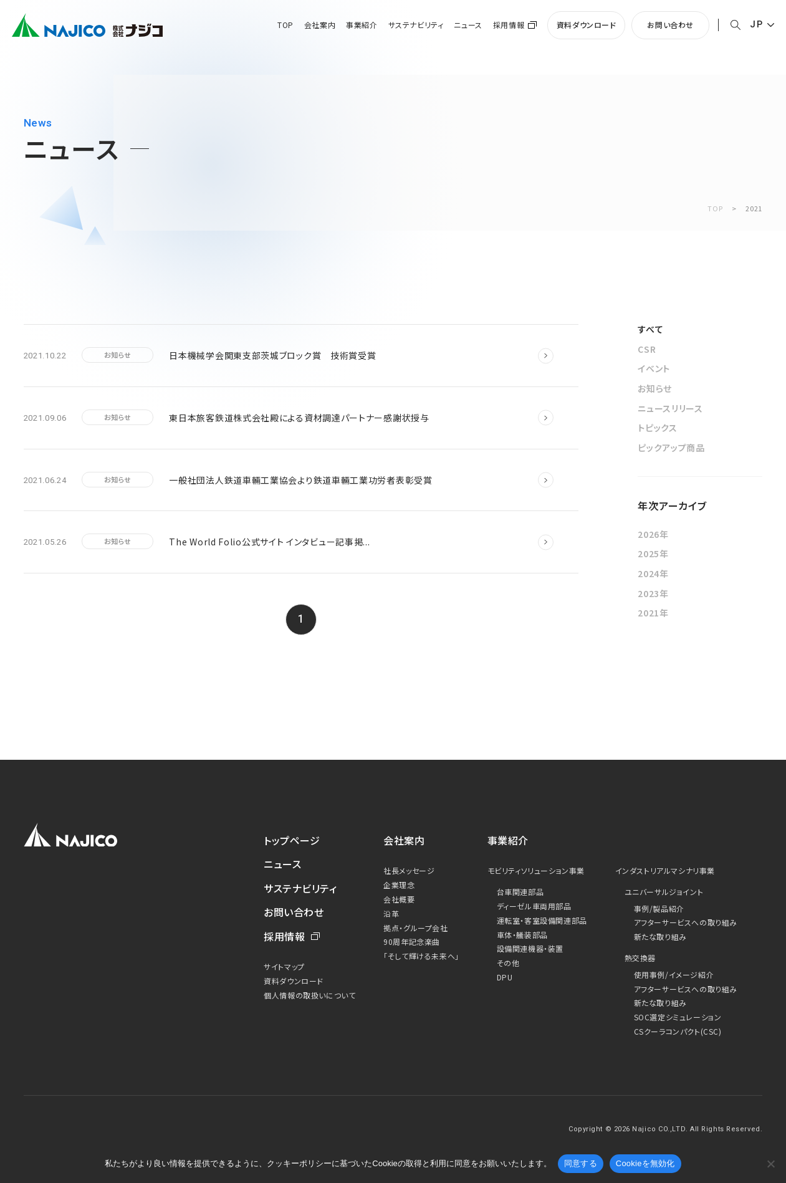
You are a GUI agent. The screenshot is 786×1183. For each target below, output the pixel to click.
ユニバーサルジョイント (664, 891)
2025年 (653, 553)
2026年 (653, 534)
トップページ (292, 840)
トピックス (658, 427)
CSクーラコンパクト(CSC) (678, 1031)
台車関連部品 (520, 891)
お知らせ (655, 388)
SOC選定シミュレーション (678, 1017)
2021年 (653, 612)
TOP (285, 25)
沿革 (391, 913)
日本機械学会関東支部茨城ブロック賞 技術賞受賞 (272, 355)
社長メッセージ (408, 870)
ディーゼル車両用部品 (534, 906)
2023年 (653, 593)
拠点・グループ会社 (415, 927)
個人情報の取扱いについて (309, 995)
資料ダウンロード (586, 24)
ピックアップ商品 (671, 447)
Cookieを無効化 (645, 1163)
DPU (505, 977)
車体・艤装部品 (522, 934)
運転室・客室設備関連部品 (542, 920)
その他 (508, 962)
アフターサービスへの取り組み (685, 922)
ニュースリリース (670, 408)
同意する (580, 1163)
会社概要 (399, 899)
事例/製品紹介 (659, 908)
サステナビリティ (416, 25)
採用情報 (508, 25)
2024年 (653, 573)
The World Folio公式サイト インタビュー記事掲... (269, 541)
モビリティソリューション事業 (536, 870)
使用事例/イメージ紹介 (674, 974)
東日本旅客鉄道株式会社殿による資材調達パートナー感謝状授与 (299, 417)
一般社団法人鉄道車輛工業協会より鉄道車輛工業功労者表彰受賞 (300, 480)
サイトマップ (284, 966)
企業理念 (399, 884)
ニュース (468, 25)
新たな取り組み (660, 936)
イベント (654, 368)
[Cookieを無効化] (770, 1163)
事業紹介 (361, 25)
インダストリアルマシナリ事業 (665, 870)
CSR (647, 349)
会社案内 (319, 25)
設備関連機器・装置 (530, 948)
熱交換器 (640, 957)
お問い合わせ (670, 24)
